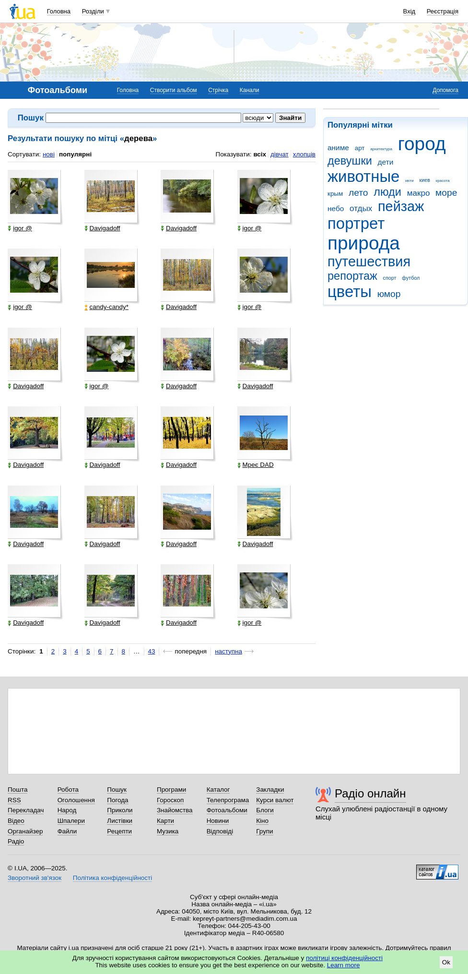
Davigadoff (102, 228)
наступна (228, 651)
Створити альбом (173, 90)
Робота (68, 789)
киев (425, 180)
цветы (350, 291)
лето (358, 193)
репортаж (352, 276)
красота (443, 180)
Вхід (409, 11)
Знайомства (175, 810)
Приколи (119, 810)
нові (49, 154)
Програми (171, 789)
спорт (390, 278)
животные (363, 176)
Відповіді (220, 831)
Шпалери (71, 820)
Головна (58, 11)
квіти (409, 180)
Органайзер (25, 831)
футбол (411, 278)
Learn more (343, 965)
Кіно (262, 820)
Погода (117, 800)
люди (387, 192)
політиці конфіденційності (344, 958)
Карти (165, 820)
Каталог (218, 789)
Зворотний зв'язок (34, 877)
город (422, 143)
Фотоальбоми (227, 810)
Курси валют (274, 800)
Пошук (117, 789)
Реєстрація (442, 11)
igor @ (20, 228)
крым (335, 193)
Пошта (17, 789)
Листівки (119, 820)
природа (364, 243)
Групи (264, 831)
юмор (389, 294)
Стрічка (218, 90)
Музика (167, 831)
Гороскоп (170, 800)
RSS (14, 800)
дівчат (279, 154)
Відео (16, 820)
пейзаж (401, 206)
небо (336, 208)
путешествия (369, 261)
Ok (446, 962)
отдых (361, 208)
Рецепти (119, 831)
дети (386, 162)
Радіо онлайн (370, 793)
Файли (67, 831)
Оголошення (76, 800)
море (446, 193)
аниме (338, 147)
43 (151, 651)
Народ (67, 810)
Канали (249, 90)
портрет (356, 223)
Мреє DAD (255, 465)
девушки (350, 160)
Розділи (93, 11)
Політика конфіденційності (112, 877)
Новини (218, 820)
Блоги (265, 810)
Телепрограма (228, 800)
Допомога (445, 90)
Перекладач (26, 810)
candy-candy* (106, 307)
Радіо (16, 841)
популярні (75, 154)
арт (360, 148)
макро (418, 193)
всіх (259, 154)
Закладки (270, 789)
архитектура (381, 149)
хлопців (304, 154)
